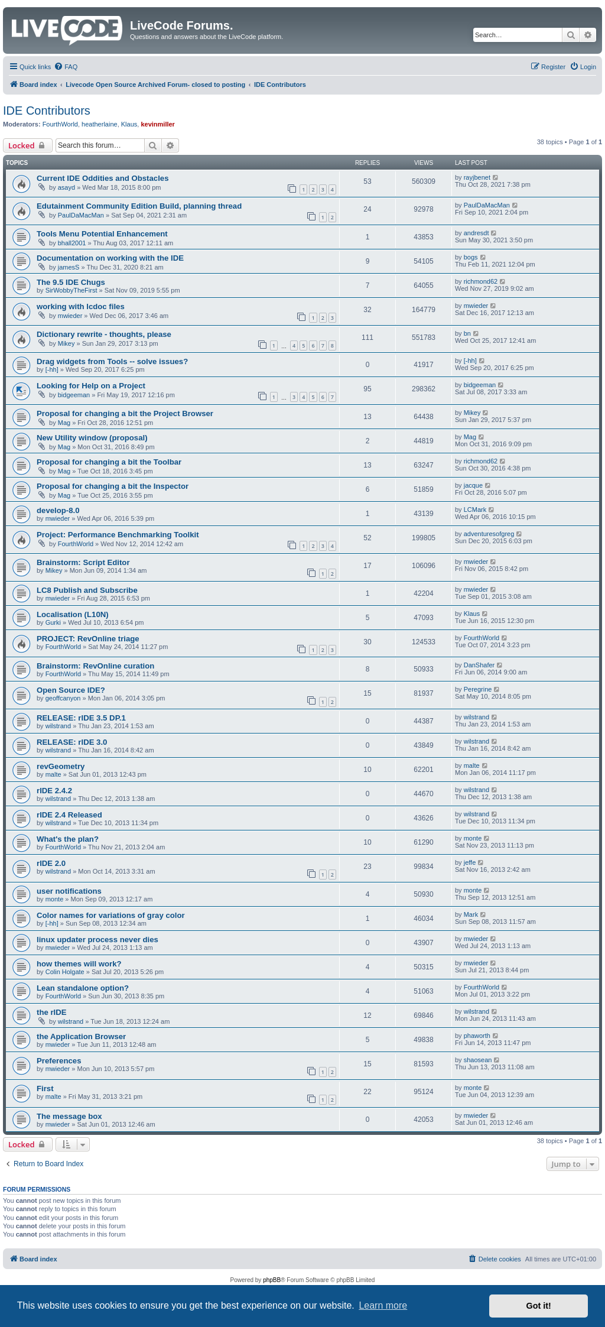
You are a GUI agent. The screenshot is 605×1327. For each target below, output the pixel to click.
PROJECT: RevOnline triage (88, 638)
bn (467, 333)
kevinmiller (157, 124)
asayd (66, 187)
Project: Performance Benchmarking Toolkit (118, 534)
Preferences (59, 1060)
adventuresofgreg (489, 533)
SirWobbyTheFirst (71, 290)
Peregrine (478, 689)
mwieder (70, 315)
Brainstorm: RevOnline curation (95, 665)
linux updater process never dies (97, 939)
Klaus (129, 124)
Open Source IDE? (71, 690)
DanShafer (479, 665)
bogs (471, 257)
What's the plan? (68, 839)
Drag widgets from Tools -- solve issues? (112, 361)
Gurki (53, 622)
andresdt (476, 232)
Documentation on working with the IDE (110, 258)
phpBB (272, 1280)
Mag (64, 422)
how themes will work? (79, 963)
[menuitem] (65, 67)
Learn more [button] (383, 1305)
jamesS (69, 267)
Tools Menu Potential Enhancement (102, 233)
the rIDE (52, 1012)
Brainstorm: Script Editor (83, 562)
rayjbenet (477, 177)
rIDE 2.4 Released (69, 814)
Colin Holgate (64, 971)
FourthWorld (60, 124)
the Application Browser (81, 1036)
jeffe (470, 862)
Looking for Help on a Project (91, 385)
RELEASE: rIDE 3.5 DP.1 (81, 717)
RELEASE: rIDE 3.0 (72, 742)
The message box (69, 1116)
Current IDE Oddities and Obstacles (103, 178)
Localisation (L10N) (73, 614)
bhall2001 (72, 242)
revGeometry (60, 766)
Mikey (66, 343)
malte (53, 774)
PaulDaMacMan (81, 215)
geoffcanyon (63, 698)
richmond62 (480, 281)
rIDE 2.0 (51, 863)
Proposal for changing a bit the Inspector (112, 486)
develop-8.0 (58, 510)
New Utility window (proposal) (92, 437)
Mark (471, 914)
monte (473, 838)
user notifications (69, 891)
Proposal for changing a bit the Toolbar (109, 462)
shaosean (478, 1059)
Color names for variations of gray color (111, 915)
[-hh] (51, 369)
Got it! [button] (538, 1305)
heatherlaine (100, 124)
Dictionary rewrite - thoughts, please (104, 334)
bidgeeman (74, 394)
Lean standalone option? (83, 988)
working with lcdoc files (81, 306)
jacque (473, 485)
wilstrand (58, 725)
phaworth (477, 1035)
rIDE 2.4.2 (54, 790)
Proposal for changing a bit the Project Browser (125, 413)
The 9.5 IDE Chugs (71, 282)
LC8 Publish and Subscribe (87, 590)
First (45, 1088)
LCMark (475, 509)
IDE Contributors (46, 110)
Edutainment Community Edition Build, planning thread (139, 206)
